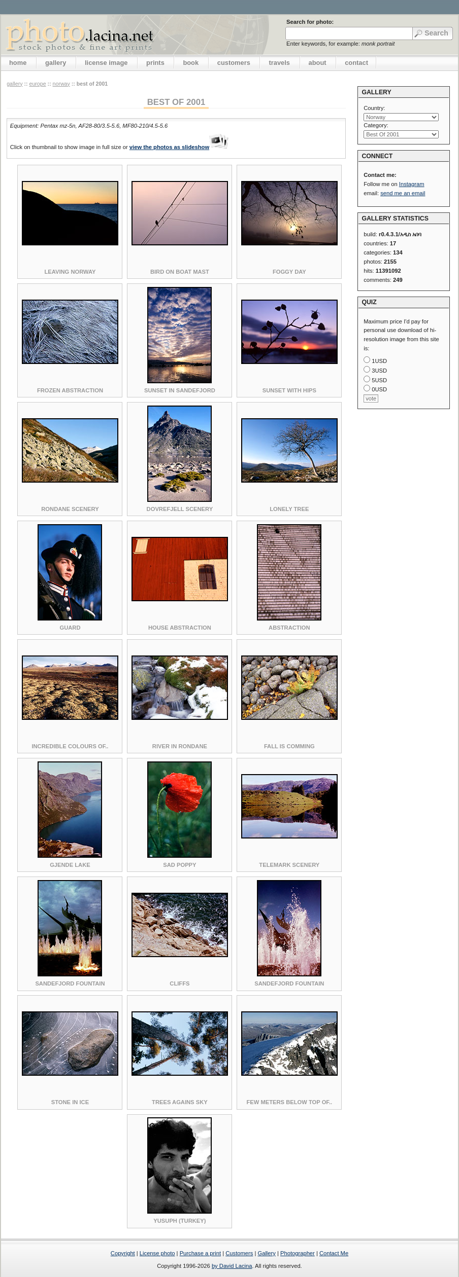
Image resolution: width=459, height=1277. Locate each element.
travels (279, 62)
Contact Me (333, 1253)
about (317, 62)
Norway (61, 84)
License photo (157, 1253)
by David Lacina (232, 1266)
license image (106, 62)
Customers (239, 1253)
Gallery (266, 1253)
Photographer (297, 1253)
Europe (37, 84)
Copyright (123, 1253)
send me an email (402, 193)
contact (356, 62)
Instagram (411, 184)
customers (233, 62)
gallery (56, 62)
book (191, 62)
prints (155, 62)
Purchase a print (200, 1253)
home (17, 62)
